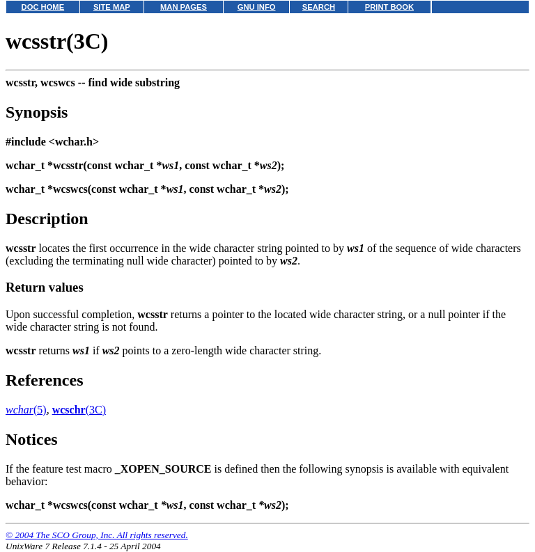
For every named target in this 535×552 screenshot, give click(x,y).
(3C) (79, 410)
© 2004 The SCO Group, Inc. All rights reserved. (97, 535)
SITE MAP (111, 7)
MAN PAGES (183, 7)
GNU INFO (257, 7)
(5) (26, 410)
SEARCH (318, 7)
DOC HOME (43, 7)
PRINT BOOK (389, 7)
